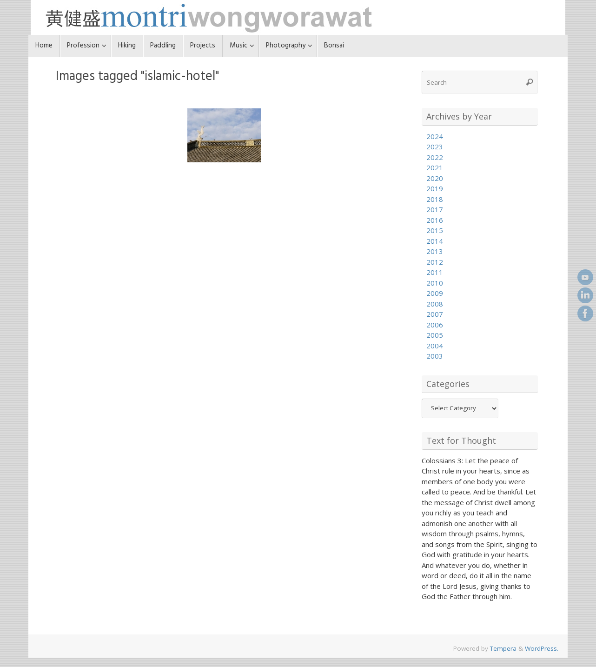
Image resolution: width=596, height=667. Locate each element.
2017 (434, 209)
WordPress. (541, 648)
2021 (434, 167)
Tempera (503, 648)
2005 (434, 335)
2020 (434, 178)
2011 (434, 272)
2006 (434, 324)
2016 (434, 220)
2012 (434, 262)
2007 (434, 314)
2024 (434, 136)
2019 (434, 188)
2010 (434, 282)
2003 (434, 355)
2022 (434, 157)
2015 (434, 230)
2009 (434, 293)
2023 (434, 146)
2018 (434, 199)
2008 (434, 303)
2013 (434, 251)
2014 (434, 241)
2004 (434, 345)
